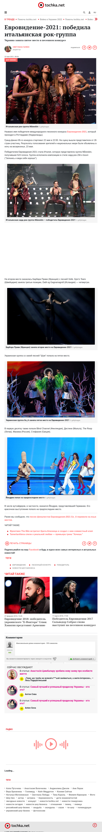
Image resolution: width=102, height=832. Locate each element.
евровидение (19, 565)
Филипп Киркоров (78, 795)
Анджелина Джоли (59, 788)
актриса (31, 798)
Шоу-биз (10, 798)
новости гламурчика (72, 801)
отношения (56, 804)
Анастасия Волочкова (35, 788)
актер (21, 798)
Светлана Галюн (21, 47)
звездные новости (15, 801)
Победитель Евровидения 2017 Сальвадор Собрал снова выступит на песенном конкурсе (74, 622)
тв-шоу (70, 807)
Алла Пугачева (13, 788)
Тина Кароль (59, 795)
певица (78, 804)
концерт (32, 801)
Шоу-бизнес (11, 60)
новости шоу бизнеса (36, 804)
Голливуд (30, 791)
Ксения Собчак (64, 791)
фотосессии (39, 810)
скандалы (50, 807)
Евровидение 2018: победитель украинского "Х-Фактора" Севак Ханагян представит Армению (26, 622)
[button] (89, 12)
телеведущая (84, 807)
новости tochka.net (49, 801)
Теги (8, 780)
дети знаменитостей (66, 798)
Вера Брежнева (14, 791)
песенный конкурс (41, 565)
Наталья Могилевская (17, 795)
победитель (63, 565)
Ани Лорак (78, 788)
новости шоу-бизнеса (23, 568)
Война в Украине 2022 (51, 19)
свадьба (37, 807)
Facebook (34, 550)
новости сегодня (14, 804)
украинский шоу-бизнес (18, 810)
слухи (61, 807)
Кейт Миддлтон (46, 791)
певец (68, 804)
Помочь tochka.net (27, 19)
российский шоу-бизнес (18, 807)
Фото (92, 795)
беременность (46, 798)
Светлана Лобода (40, 795)
